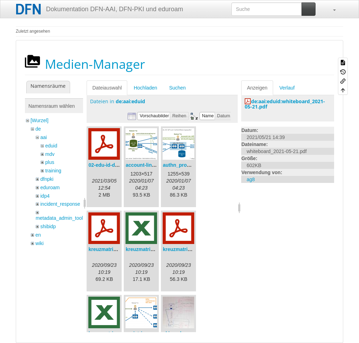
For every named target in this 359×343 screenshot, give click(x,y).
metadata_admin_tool (59, 218)
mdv (49, 154)
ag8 (250, 179)
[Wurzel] (39, 120)
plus (49, 162)
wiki (39, 243)
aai (43, 137)
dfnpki (46, 179)
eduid (51, 146)
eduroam (50, 187)
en (38, 235)
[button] (331, 9)
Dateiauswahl (107, 88)
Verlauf (287, 88)
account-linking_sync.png (156, 165)
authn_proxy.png (182, 165)
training (53, 170)
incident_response (60, 204)
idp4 (44, 196)
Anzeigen (257, 88)
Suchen (177, 88)
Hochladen (145, 88)
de (38, 129)
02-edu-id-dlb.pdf (108, 165)
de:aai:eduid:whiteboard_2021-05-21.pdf (285, 104)
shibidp (48, 226)
